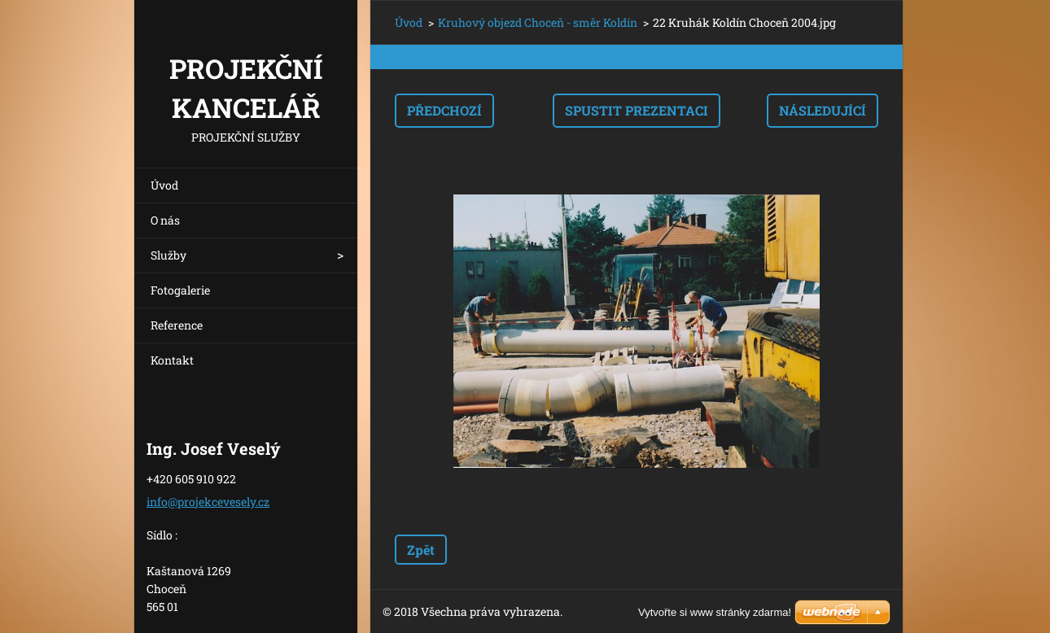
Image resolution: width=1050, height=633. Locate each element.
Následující (822, 110)
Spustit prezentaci (636, 110)
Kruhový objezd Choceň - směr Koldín (537, 22)
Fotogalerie (180, 290)
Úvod (164, 185)
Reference (177, 325)
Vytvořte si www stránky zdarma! (714, 612)
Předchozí (444, 110)
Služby (168, 255)
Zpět (421, 549)
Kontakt (172, 360)
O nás (165, 220)
